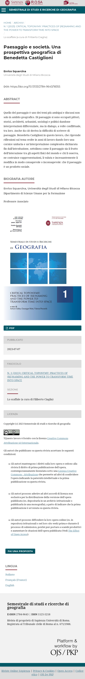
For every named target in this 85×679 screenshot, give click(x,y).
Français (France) (16, 580)
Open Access (65, 671)
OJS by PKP (47, 674)
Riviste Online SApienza (15, 671)
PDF (11, 328)
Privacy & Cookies (44, 671)
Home (7, 22)
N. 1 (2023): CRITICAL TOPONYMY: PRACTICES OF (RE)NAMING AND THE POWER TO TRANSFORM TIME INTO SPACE (42, 28)
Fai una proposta (20, 551)
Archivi (19, 22)
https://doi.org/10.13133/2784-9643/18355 (35, 86)
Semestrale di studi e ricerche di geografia (42, 9)
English (9, 585)
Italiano (10, 574)
